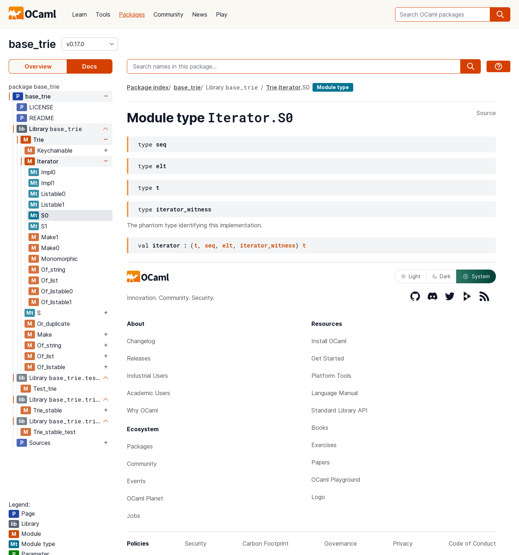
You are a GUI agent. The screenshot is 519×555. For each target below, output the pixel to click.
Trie (38, 139)
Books (319, 427)
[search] (500, 14)
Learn (79, 14)
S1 (44, 226)
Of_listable (51, 367)
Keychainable (54, 150)
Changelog (141, 341)
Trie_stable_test (54, 432)
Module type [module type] (333, 87)
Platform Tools (331, 375)
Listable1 (53, 204)
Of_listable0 (57, 291)
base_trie (32, 44)
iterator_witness (268, 245)
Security (196, 543)
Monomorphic (59, 258)
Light (411, 276)
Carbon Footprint (266, 543)
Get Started (327, 358)
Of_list (49, 280)
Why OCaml (142, 410)
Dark (441, 276)
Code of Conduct (472, 543)
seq (210, 245)
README (41, 118)
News (199, 14)
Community (168, 14)
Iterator (47, 161)
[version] (90, 44)
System (476, 276)
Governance (340, 543)
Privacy (403, 543)
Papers (320, 462)
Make (44, 334)
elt (227, 245)
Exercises (324, 445)
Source (486, 113)
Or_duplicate (53, 323)
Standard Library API (339, 410)
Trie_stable (47, 410)
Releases (139, 358)
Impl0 (48, 172)
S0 (45, 215)
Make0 (50, 248)
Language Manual (334, 393)
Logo (318, 497)
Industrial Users (147, 375)
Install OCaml (328, 341)
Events (136, 481)
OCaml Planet (145, 498)
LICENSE (41, 107)
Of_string (53, 269)
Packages (132, 14)
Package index (148, 87)
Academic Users (148, 393)
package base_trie (34, 86)
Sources (39, 442)
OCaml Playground (335, 479)
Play (221, 14)
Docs (89, 66)
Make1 (49, 237)
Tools (103, 14)
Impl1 (47, 183)
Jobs (133, 515)
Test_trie (45, 388)
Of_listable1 (56, 302)
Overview (38, 66)
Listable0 (53, 193)
